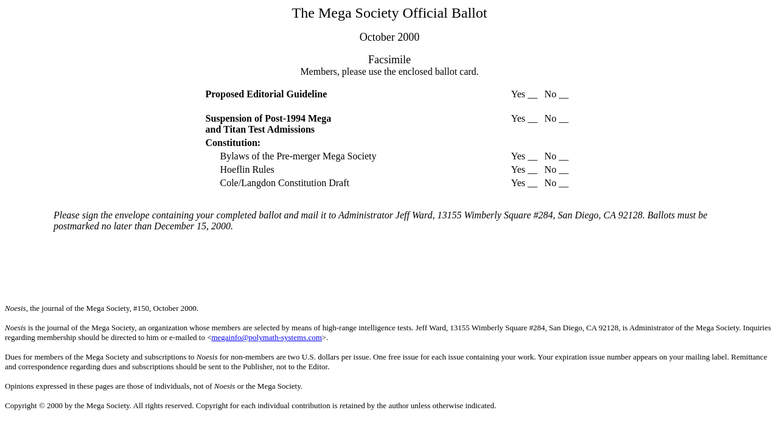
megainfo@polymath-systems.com (266, 337)
